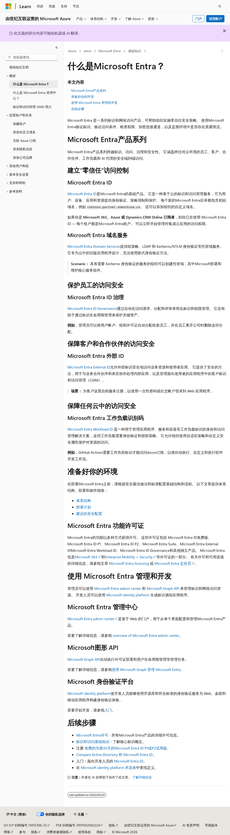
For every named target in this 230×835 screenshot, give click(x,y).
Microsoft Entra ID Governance (92, 308)
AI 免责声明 (190, 825)
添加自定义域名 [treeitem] (24, 132)
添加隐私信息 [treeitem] (22, 149)
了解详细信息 (142, 777)
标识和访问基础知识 (92, 741)
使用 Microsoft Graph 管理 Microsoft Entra (146, 669)
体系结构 (83, 500)
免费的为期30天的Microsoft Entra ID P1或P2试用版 (126, 748)
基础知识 (134, 51)
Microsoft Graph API (163, 588)
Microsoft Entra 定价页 (172, 563)
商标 (100, 832)
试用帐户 (215, 18)
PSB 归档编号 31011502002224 (78, 825)
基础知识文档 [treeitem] (19, 67)
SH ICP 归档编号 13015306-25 (25, 825)
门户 (198, 18)
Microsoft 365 (86, 556)
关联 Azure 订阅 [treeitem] (24, 140)
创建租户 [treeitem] (19, 123)
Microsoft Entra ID (82, 193)
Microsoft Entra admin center (117, 588)
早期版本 (211, 825)
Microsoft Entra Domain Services (93, 246)
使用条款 (84, 832)
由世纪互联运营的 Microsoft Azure (149, 825)
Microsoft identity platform (127, 594)
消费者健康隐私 (57, 832)
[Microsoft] (9, 6)
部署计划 (83, 507)
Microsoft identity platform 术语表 (108, 767)
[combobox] (32, 57)
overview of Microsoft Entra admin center (146, 635)
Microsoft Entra (110, 51)
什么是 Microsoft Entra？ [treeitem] (31, 84)
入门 (108, 710)
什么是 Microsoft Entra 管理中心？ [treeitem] (34, 95)
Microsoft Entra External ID (88, 367)
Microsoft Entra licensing (129, 563)
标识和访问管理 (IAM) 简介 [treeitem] (32, 107)
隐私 (112, 825)
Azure (72, 51)
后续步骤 (77, 109)
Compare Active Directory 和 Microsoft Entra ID (114, 754)
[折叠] (56, 47)
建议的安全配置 (89, 513)
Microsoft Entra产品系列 (88, 90)
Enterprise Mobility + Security (129, 556)
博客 (7, 832)
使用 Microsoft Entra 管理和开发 (94, 102)
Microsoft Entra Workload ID (90, 429)
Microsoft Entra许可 (92, 735)
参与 (22, 832)
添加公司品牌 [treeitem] (22, 157)
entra (87, 51)
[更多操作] (222, 51)
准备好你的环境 (82, 96)
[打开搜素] (219, 6)
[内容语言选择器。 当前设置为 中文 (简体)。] (16, 814)
